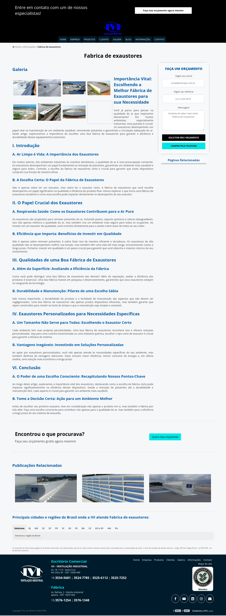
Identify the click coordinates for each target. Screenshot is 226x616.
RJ (30, 529)
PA (119, 529)
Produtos (89, 40)
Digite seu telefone (184, 92)
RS (71, 529)
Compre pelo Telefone (184, 146)
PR (57, 529)
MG (37, 529)
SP (50, 529)
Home (63, 40)
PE (78, 529)
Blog (128, 40)
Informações (142, 40)
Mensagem (184, 108)
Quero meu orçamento (165, 437)
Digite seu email (183, 77)
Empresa (75, 40)
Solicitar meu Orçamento (183, 138)
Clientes (104, 40)
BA (85, 529)
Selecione (19, 529)
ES (44, 529)
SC (64, 529)
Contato (159, 40)
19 (61, 579)
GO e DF (101, 529)
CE (92, 529)
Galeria (117, 40)
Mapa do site (205, 565)
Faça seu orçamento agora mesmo (163, 11)
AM (111, 529)
